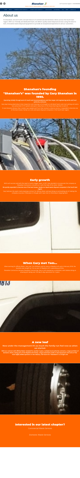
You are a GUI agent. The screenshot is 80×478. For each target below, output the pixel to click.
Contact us (73, 9)
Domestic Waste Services (40, 434)
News (67, 9)
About (10, 9)
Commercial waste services (21, 9)
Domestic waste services (36, 9)
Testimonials (57, 9)
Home (5, 9)
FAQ (63, 9)
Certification (48, 9)
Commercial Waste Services (40, 428)
